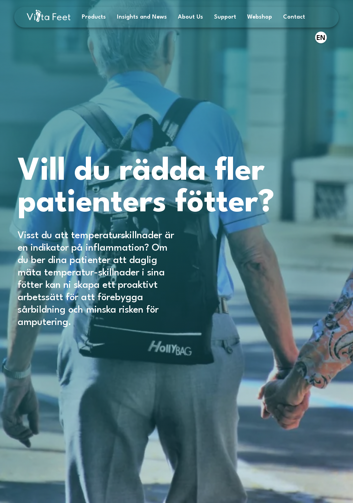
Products (94, 17)
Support (225, 17)
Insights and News (142, 17)
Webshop (259, 17)
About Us (190, 17)
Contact (294, 17)
